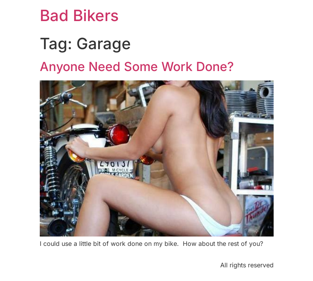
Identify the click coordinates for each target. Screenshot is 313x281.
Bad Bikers (79, 15)
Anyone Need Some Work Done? (137, 66)
